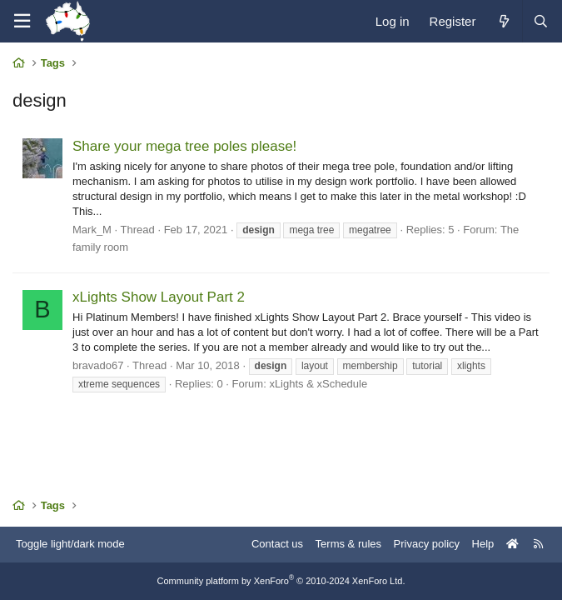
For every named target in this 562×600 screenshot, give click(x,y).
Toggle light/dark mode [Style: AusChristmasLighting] (70, 544)
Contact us (277, 544)
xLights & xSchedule (318, 384)
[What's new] (503, 21)
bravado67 (97, 365)
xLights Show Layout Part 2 (158, 297)
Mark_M (92, 229)
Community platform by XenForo (281, 581)
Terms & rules (348, 544)
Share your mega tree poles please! (184, 146)
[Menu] (21, 21)
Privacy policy (427, 544)
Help (483, 544)
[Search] (540, 21)
